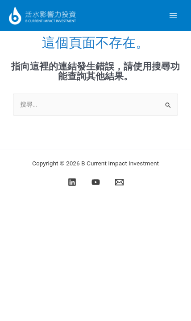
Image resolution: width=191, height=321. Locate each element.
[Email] (119, 182)
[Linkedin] (72, 182)
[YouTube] (96, 182)
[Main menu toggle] (173, 16)
